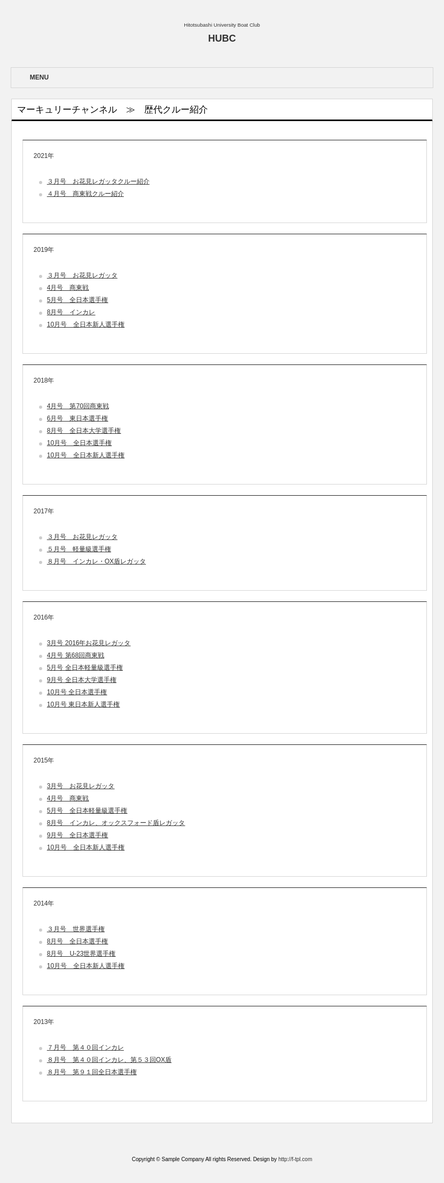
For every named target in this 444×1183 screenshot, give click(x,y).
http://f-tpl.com (295, 1159)
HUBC (222, 38)
